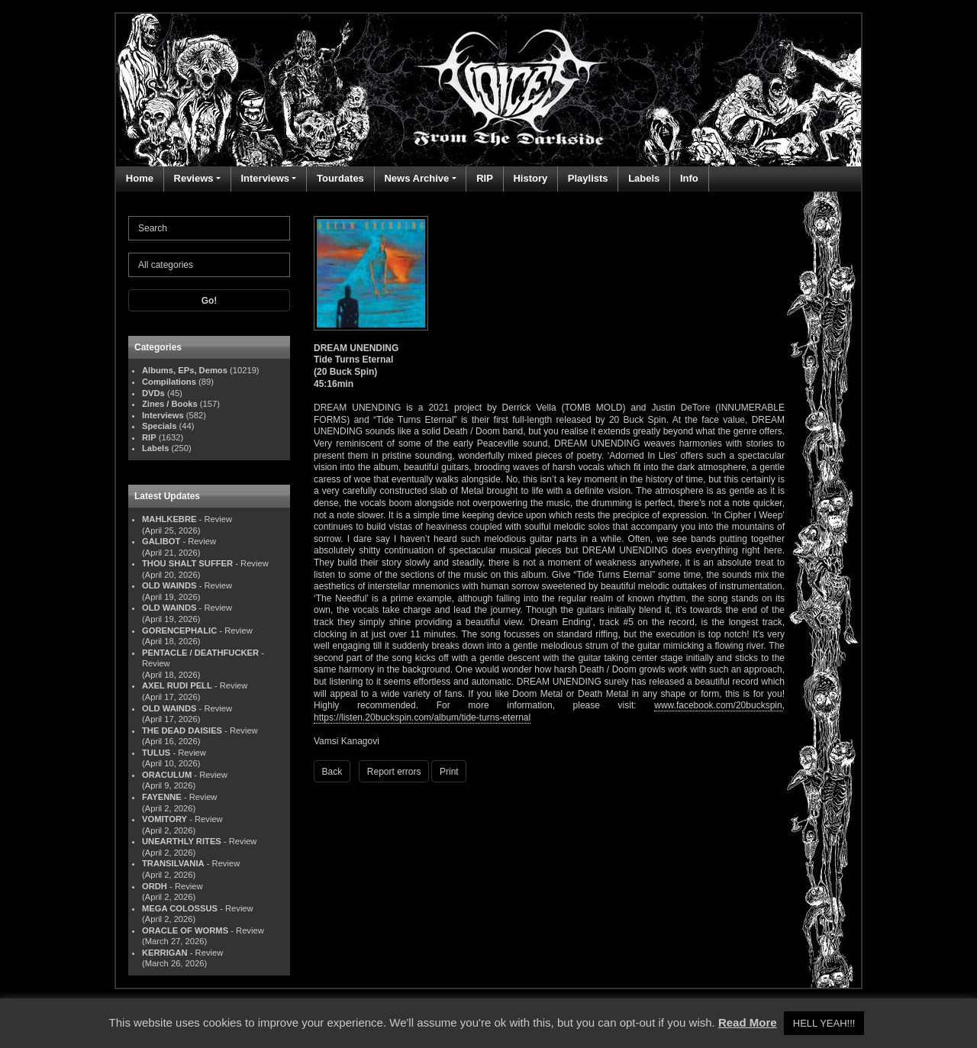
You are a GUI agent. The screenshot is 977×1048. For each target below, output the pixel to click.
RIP (484, 178)
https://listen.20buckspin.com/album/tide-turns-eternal (422, 717)
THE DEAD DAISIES (182, 730)
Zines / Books (170, 403)
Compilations (169, 381)
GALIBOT (161, 541)
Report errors (394, 771)
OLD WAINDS (169, 585)
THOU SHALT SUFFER (187, 563)
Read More (747, 1022)
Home (139, 178)
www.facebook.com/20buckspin (718, 705)
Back (332, 771)
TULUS (156, 752)
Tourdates (340, 178)
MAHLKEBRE (169, 519)
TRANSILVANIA (173, 863)
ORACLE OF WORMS (185, 930)
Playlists (588, 178)
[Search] (209, 228)
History (530, 178)
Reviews (194, 178)
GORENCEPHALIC (179, 630)
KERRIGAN (165, 952)
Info (689, 178)
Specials (159, 425)
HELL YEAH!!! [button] (824, 1023)
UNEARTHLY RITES (181, 841)
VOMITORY (164, 819)
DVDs (153, 393)
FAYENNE (162, 796)
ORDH (154, 886)
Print (449, 771)
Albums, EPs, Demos (184, 370)
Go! (210, 300)
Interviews (264, 178)
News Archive (416, 178)
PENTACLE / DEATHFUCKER (200, 652)
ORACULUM (167, 774)
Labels (643, 178)
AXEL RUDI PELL (177, 685)
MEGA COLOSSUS (180, 908)
